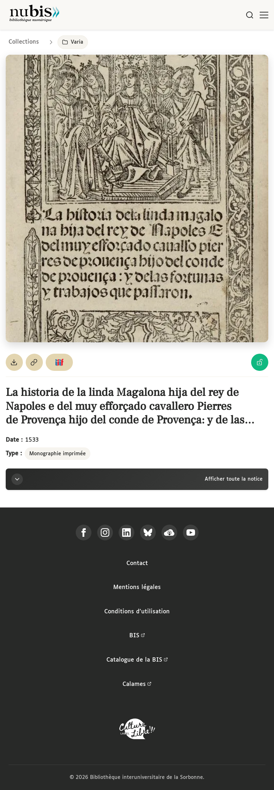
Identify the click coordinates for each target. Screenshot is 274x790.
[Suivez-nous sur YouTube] (191, 532)
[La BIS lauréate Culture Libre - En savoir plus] (137, 730)
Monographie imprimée (57, 453)
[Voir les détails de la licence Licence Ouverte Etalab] (259, 362)
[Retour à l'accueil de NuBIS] (34, 14)
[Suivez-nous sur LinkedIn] (126, 532)
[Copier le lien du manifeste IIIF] (59, 362)
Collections (24, 42)
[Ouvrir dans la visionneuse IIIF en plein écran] (137, 199)
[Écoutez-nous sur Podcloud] (169, 532)
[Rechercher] (249, 15)
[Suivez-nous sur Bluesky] (148, 532)
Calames (137, 684)
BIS (137, 636)
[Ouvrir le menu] (264, 15)
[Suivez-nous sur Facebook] (83, 532)
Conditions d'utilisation (137, 612)
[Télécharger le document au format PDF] (14, 362)
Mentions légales (137, 587)
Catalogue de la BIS (137, 660)
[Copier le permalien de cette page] (34, 362)
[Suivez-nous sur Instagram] (105, 532)
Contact (137, 563)
